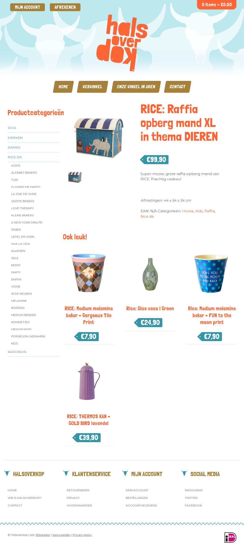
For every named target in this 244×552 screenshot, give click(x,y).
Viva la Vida (20, 244)
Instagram (193, 490)
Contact (177, 86)
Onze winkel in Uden (136, 86)
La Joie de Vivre (24, 194)
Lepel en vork (22, 236)
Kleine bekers (22, 215)
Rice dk (15, 157)
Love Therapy (22, 208)
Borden (17, 308)
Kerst (15, 265)
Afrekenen (65, 7)
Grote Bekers (22, 201)
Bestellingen (137, 498)
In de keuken (21, 293)
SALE (15, 258)
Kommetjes (20, 322)
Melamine (19, 300)
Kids (12, 128)
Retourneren (78, 490)
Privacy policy (82, 535)
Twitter (191, 498)
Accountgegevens (141, 505)
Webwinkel (92, 86)
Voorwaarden (79, 505)
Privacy (73, 498)
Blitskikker (43, 535)
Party (16, 272)
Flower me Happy (25, 187)
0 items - (217, 4)
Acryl (16, 165)
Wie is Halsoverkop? (25, 498)
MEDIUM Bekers (23, 315)
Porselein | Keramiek (28, 336)
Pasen (16, 229)
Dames (14, 147)
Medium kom (21, 329)
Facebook (193, 505)
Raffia (16, 279)
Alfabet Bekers (24, 172)
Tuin (14, 179)
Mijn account (27, 7)
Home (63, 86)
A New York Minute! (27, 222)
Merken (15, 137)
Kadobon (17, 352)
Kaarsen (18, 251)
